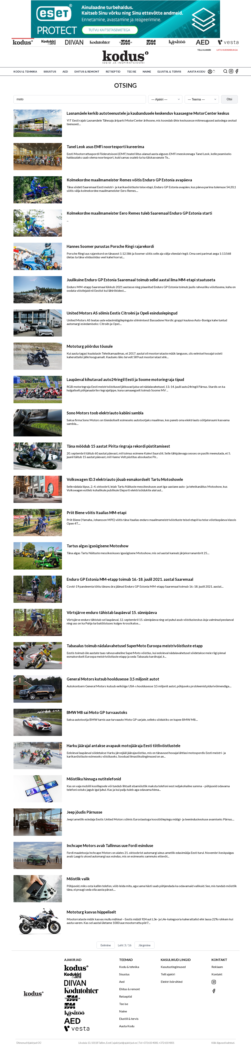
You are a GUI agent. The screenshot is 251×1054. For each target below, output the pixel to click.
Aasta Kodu (196, 71)
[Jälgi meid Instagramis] (231, 71)
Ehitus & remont (86, 71)
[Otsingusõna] (79, 99)
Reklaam (217, 967)
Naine (147, 71)
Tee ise (131, 71)
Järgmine (144, 945)
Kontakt (216, 974)
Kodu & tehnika (25, 71)
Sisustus (50, 71)
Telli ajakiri (204, 50)
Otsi (229, 99)
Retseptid (113, 71)
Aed (65, 71)
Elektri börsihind (171, 981)
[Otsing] (225, 71)
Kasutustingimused (173, 967)
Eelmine (106, 945)
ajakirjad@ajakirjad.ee (125, 1042)
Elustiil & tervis (169, 71)
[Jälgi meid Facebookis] (237, 71)
